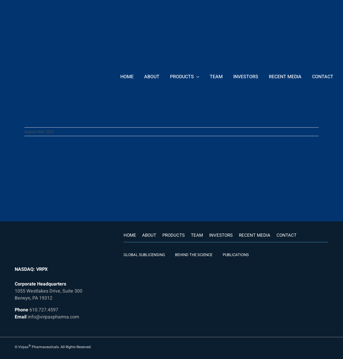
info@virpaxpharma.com (53, 316)
